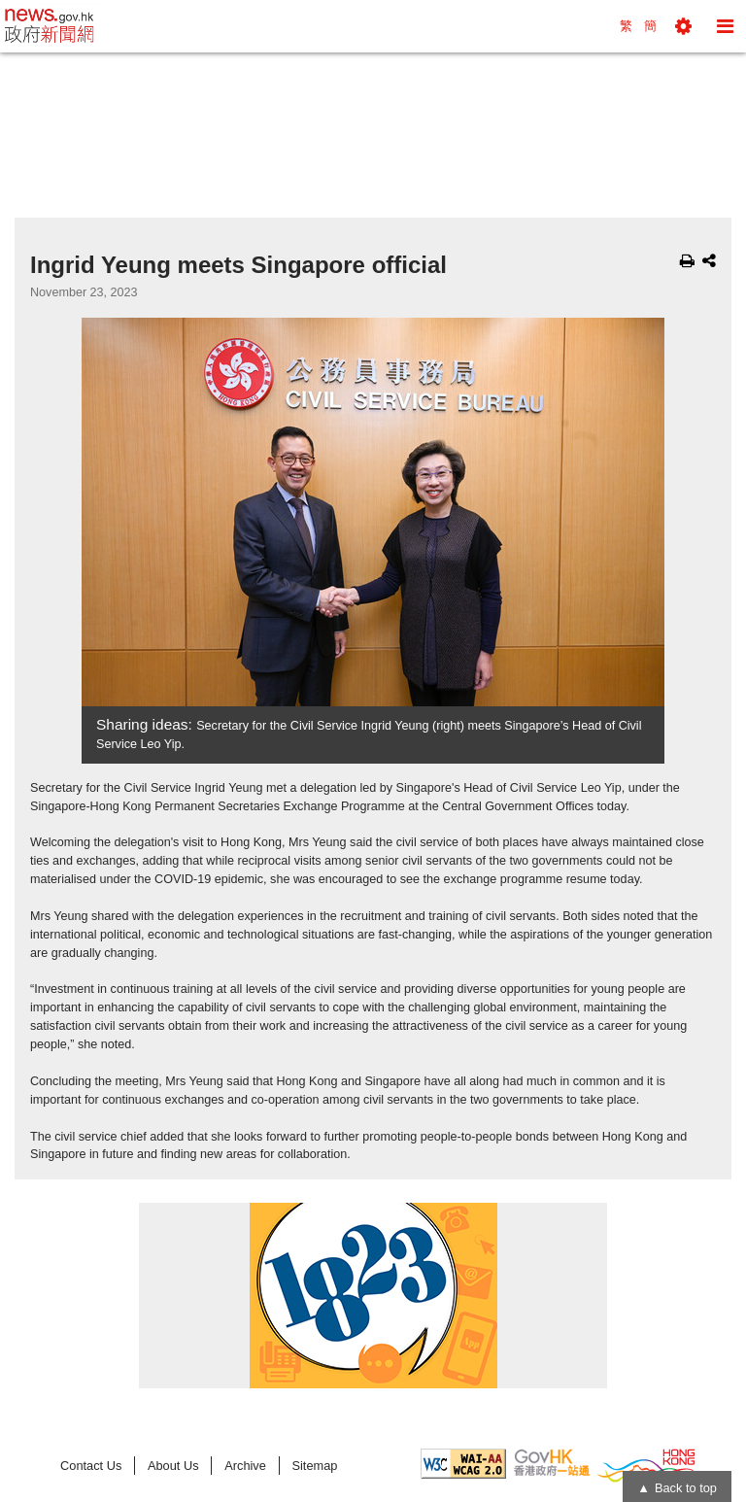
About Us (173, 1465)
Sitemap (314, 1465)
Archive (245, 1465)
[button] (683, 26)
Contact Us (90, 1465)
